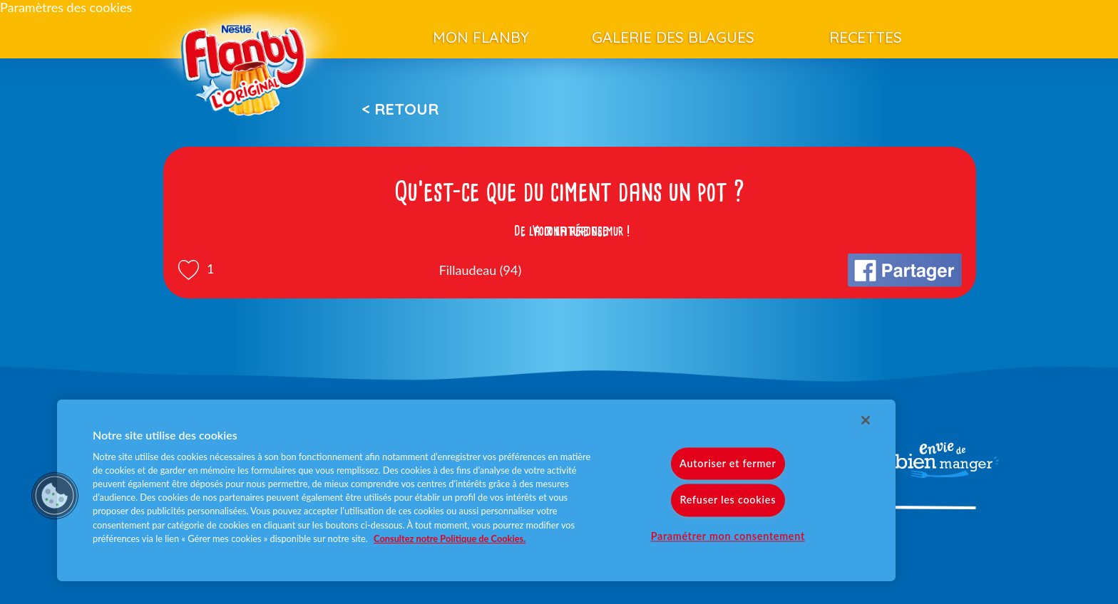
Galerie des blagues (673, 37)
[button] (55, 496)
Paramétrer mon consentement (728, 536)
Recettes (865, 37)
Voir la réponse (569, 230)
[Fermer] (865, 420)
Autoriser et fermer (727, 464)
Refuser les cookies (727, 500)
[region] (476, 490)
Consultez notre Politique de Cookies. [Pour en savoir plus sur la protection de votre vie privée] (449, 538)
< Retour (400, 109)
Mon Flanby (481, 37)
